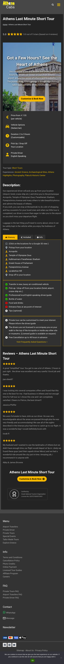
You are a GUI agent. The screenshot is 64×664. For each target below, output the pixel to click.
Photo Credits (9, 564)
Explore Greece (9, 543)
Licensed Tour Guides (12, 570)
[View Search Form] (53, 5)
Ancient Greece (21, 172)
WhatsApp (10, 612)
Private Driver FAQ (11, 597)
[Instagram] (10, 645)
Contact (7, 606)
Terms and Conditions (12, 557)
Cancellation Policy (11, 560)
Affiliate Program (10, 573)
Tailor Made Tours (11, 539)
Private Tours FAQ (11, 591)
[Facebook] (5, 645)
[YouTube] (14, 645)
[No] (61, 658)
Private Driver (9, 530)
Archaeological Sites (38, 172)
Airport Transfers (10, 526)
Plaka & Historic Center (35, 175)
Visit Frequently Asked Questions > (32, 342)
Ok (33, 660)
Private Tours (9, 533)
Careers (6, 576)
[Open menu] (58, 4)
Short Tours (17, 168)
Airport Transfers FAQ (12, 594)
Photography (18, 175)
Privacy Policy (41, 650)
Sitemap (20, 650)
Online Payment (10, 567)
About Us (29, 650)
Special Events (9, 536)
